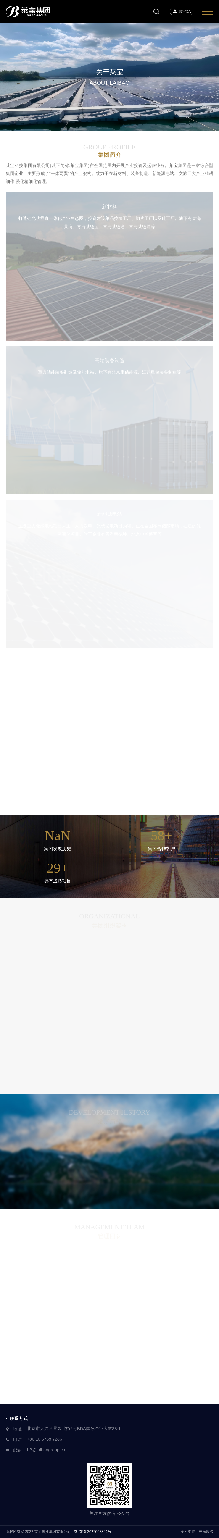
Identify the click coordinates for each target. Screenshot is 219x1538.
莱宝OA (181, 11)
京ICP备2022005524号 (92, 1532)
